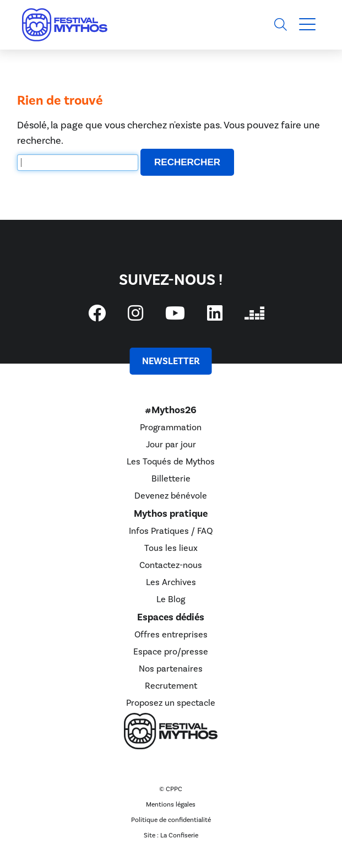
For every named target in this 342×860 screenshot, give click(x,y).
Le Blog (170, 599)
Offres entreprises (171, 634)
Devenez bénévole (170, 495)
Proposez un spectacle (170, 702)
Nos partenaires (171, 668)
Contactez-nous (170, 565)
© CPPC (170, 789)
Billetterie (171, 478)
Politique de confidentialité (171, 820)
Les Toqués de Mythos (171, 461)
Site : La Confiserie (171, 835)
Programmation (171, 427)
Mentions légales (171, 804)
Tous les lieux (171, 548)
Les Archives (171, 582)
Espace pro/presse (170, 651)
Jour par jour (171, 444)
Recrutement (171, 685)
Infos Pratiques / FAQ (171, 531)
